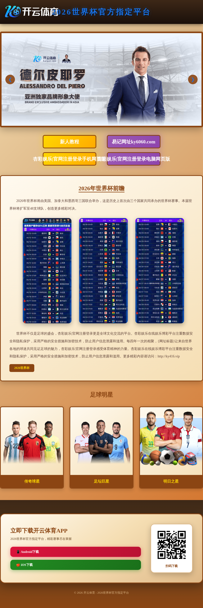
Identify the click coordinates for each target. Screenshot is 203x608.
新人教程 (69, 141)
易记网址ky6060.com (133, 141)
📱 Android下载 (27, 552)
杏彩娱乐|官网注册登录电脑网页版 (133, 159)
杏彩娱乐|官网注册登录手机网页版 (69, 159)
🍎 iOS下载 (24, 565)
